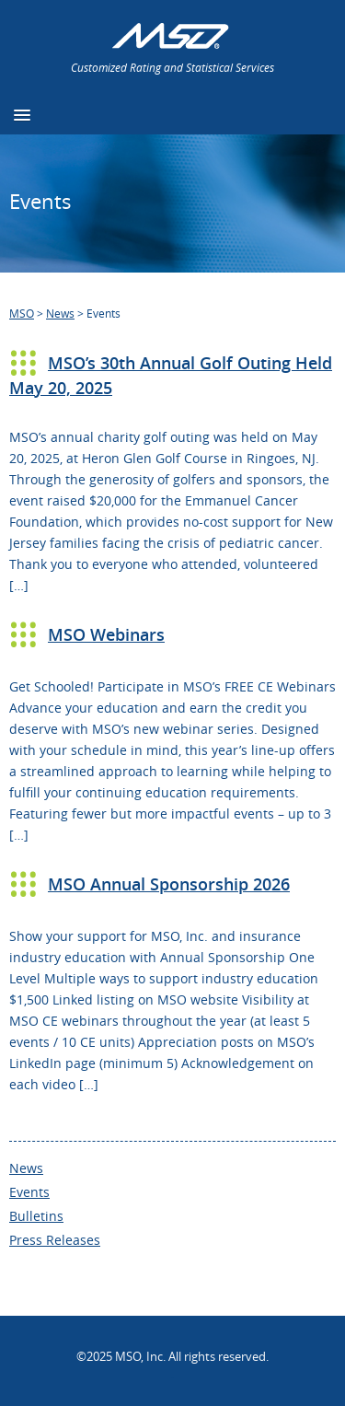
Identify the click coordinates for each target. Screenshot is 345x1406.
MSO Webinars (106, 634)
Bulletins (36, 1216)
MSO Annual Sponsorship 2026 (169, 884)
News (26, 1168)
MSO (21, 313)
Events (29, 1192)
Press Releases (54, 1240)
